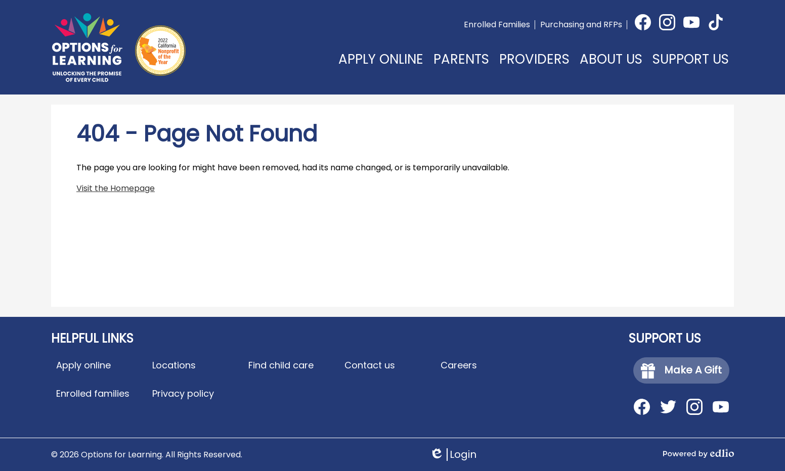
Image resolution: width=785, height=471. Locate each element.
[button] (461, 66)
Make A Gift (681, 371)
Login (452, 454)
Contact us (369, 365)
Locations (174, 365)
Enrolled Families (497, 24)
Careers (459, 365)
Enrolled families (92, 393)
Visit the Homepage (115, 188)
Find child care (281, 365)
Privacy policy (183, 393)
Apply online (83, 365)
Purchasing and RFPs (581, 24)
